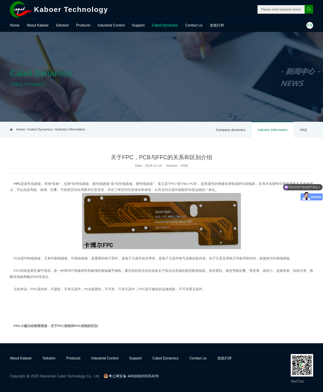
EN (309, 25)
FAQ (303, 130)
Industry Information (273, 130)
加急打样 (217, 25)
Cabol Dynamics (165, 25)
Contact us (193, 25)
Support (138, 25)
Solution (62, 25)
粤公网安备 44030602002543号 (131, 376)
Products (83, 25)
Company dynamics (230, 130)
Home (15, 25)
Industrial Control (111, 25)
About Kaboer (38, 25)
